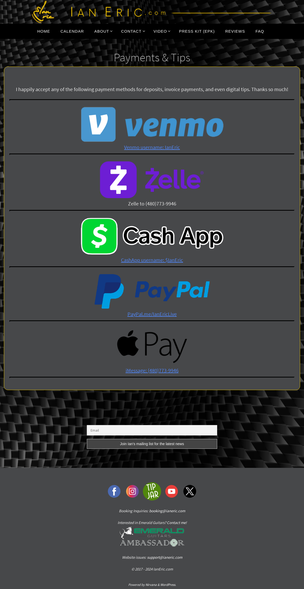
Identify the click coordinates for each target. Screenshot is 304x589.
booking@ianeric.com (167, 510)
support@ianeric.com (164, 557)
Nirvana (151, 584)
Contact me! (177, 522)
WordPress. (168, 584)
